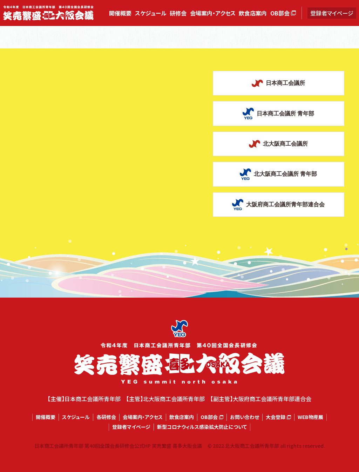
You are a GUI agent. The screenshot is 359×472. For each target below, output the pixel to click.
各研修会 (106, 417)
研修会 (178, 13)
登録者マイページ (331, 13)
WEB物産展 (310, 417)
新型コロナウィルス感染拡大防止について (202, 427)
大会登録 (275, 417)
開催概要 (120, 13)
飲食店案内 (253, 13)
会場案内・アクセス (213, 13)
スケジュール (151, 13)
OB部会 (280, 13)
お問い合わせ (244, 417)
